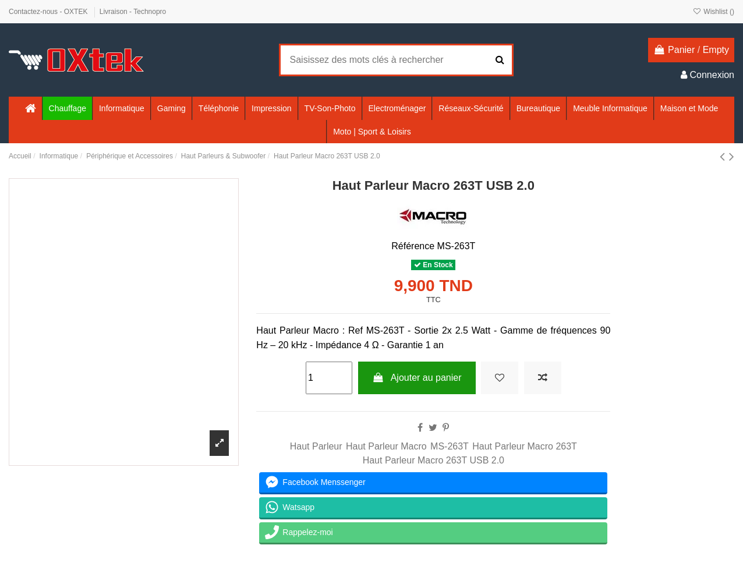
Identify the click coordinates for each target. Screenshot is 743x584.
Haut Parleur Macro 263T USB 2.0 (433, 460)
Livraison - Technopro (133, 12)
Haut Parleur (316, 446)
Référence (412, 246)
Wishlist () (713, 12)
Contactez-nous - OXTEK (49, 12)
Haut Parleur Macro (386, 446)
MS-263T (449, 446)
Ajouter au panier (417, 378)
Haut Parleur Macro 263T (524, 446)
